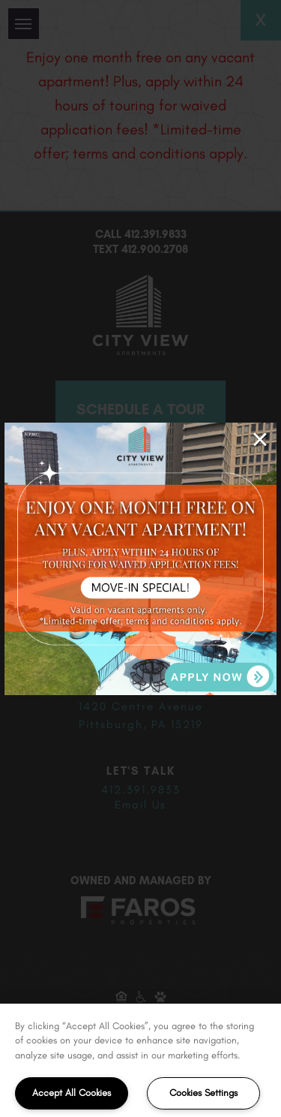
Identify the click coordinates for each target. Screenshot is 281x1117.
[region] (140, 1060)
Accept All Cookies (71, 1092)
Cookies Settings (203, 1092)
